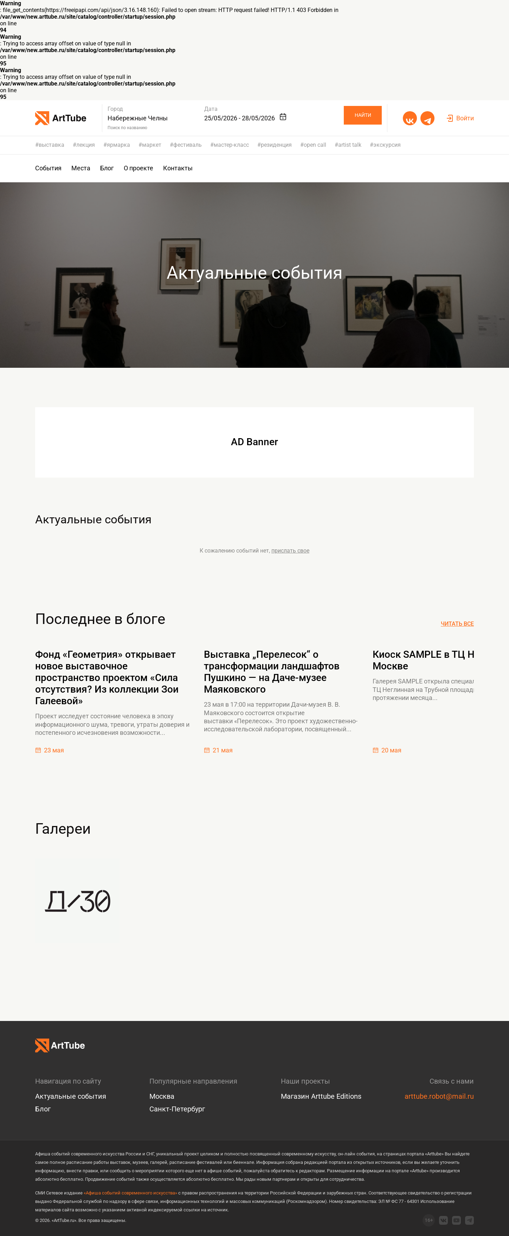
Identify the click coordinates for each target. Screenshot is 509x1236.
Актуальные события (108, 521)
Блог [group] (107, 168)
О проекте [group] (138, 168)
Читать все (457, 628)
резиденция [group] (276, 145)
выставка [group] (51, 145)
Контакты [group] (178, 168)
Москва (161, 1096)
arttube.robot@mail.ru (439, 1096)
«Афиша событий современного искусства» (130, 1193)
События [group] (48, 168)
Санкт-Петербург (177, 1109)
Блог (43, 1109)
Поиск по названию (128, 127)
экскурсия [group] (387, 145)
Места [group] (80, 168)
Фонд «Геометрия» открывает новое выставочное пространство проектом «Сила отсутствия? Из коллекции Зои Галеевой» (107, 681)
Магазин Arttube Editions (321, 1096)
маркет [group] (151, 145)
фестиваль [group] (187, 145)
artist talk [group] (349, 145)
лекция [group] (85, 145)
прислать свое (290, 554)
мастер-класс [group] (231, 145)
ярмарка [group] (118, 145)
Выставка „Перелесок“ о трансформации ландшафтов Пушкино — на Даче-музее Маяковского (272, 675)
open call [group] (315, 145)
